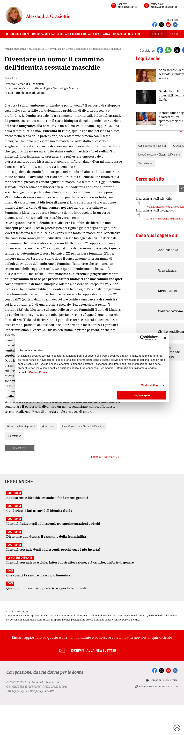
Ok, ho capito (142, 395)
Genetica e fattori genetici (21, 426)
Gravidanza (48, 426)
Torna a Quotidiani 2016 (106, 457)
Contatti (134, 34)
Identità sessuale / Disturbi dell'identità (83, 426)
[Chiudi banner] (165, 338)
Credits (49, 691)
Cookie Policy (38, 372)
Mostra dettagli (150, 385)
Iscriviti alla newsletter (127, 5)
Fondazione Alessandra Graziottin (164, 5)
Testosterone (14, 436)
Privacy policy (15, 691)
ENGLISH (173, 34)
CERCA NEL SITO (158, 34)
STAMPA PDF (19, 448)
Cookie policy (34, 691)
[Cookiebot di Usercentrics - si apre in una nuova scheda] (143, 337)
